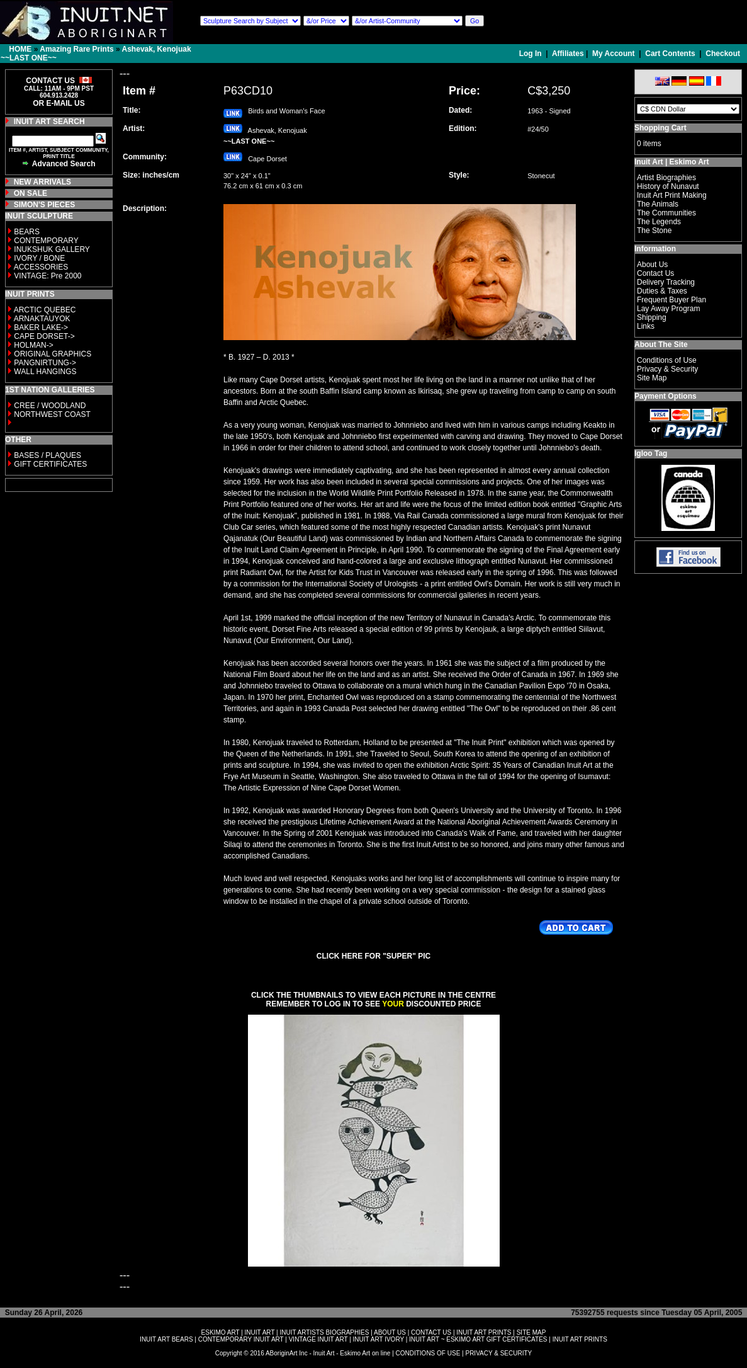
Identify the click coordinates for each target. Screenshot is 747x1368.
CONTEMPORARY (46, 240)
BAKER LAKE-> (41, 327)
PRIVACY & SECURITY (498, 1353)
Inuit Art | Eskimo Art (671, 161)
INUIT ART (260, 1332)
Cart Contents (670, 53)
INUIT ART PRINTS (483, 1332)
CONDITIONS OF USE (428, 1353)
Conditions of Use (667, 360)
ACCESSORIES (41, 267)
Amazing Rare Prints (76, 49)
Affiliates (568, 53)
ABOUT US (390, 1332)
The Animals (657, 204)
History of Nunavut (668, 186)
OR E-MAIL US (58, 103)
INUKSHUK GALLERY (52, 249)
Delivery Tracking (666, 282)
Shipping (651, 317)
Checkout (722, 53)
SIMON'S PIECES (45, 204)
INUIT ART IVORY (378, 1339)
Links (645, 326)
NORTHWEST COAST (51, 414)
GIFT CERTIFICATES (50, 464)
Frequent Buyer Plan (671, 299)
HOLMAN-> (33, 345)
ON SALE (30, 193)
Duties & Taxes (662, 291)
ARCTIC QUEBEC (45, 309)
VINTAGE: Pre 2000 (47, 275)
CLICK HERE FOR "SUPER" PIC (373, 956)
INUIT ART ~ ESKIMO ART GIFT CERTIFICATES (478, 1339)
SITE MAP (531, 1332)
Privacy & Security (667, 369)
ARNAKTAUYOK (42, 318)
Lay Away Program (668, 308)
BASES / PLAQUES (47, 455)
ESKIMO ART (220, 1332)
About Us (652, 264)
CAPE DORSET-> (44, 336)
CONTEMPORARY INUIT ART (241, 1339)
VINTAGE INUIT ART (318, 1339)
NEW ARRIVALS (42, 182)
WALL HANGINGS (45, 371)
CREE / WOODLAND (49, 405)
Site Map (651, 377)
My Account (613, 53)
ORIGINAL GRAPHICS (52, 354)
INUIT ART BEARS (166, 1339)
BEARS (27, 231)
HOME (20, 49)
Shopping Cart (660, 127)
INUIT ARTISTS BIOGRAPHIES (324, 1332)
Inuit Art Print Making (672, 195)
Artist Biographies (666, 177)
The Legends (659, 221)
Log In (531, 53)
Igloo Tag (650, 453)
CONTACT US (431, 1332)
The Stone (654, 230)
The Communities (666, 212)
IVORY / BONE (39, 258)
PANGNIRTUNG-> (45, 362)
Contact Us (655, 273)
